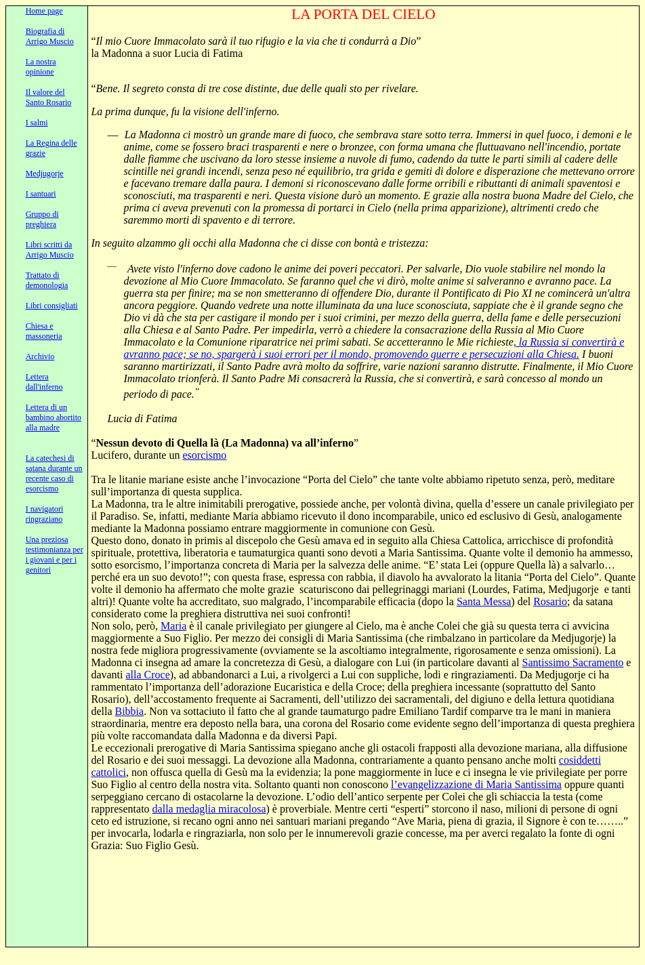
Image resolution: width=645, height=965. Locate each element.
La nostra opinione (41, 67)
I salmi (37, 122)
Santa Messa (484, 601)
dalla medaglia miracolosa (209, 809)
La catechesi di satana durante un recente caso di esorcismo (54, 473)
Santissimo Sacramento (573, 662)
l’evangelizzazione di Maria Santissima (476, 784)
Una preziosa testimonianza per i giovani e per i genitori (54, 555)
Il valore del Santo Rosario (49, 97)
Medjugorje (45, 173)
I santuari (41, 194)
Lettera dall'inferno (44, 382)
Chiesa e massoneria (44, 331)
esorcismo (204, 455)
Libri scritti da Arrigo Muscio (50, 250)
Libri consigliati (52, 305)
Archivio (40, 356)
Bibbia (129, 711)
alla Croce (148, 674)
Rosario (550, 601)
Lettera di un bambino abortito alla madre (53, 417)
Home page (44, 11)
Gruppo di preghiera (42, 219)
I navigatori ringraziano (45, 514)
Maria (173, 626)
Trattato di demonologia (47, 280)
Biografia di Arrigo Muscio (50, 36)
